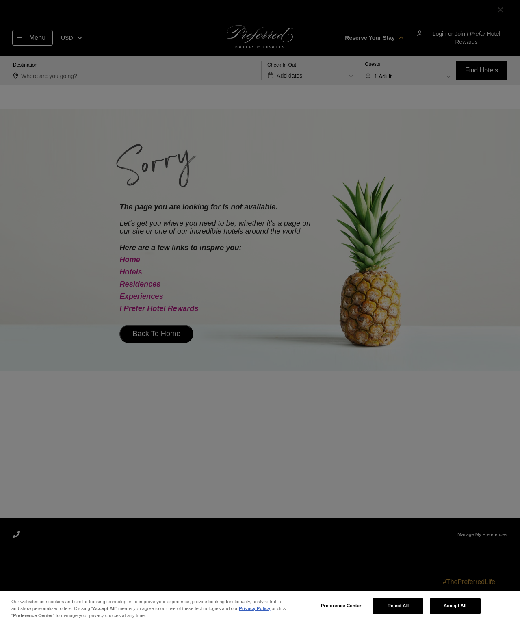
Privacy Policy (254, 614)
